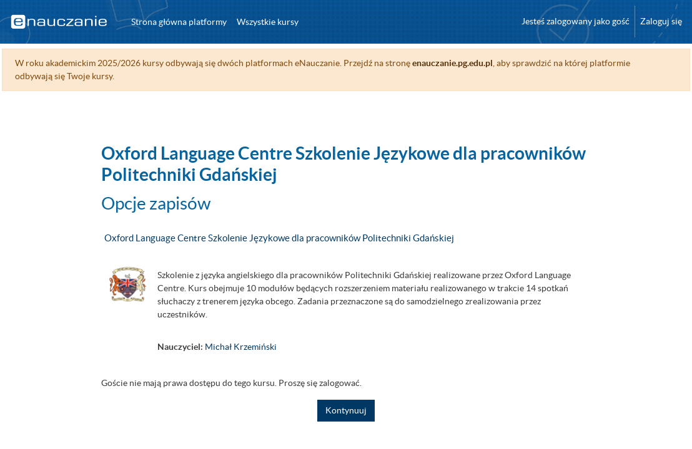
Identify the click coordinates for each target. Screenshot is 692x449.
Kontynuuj (346, 410)
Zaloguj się (661, 21)
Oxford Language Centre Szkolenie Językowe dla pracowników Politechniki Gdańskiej (279, 238)
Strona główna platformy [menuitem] (179, 22)
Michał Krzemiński (241, 347)
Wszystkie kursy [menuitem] (268, 22)
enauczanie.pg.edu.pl (480, 63)
